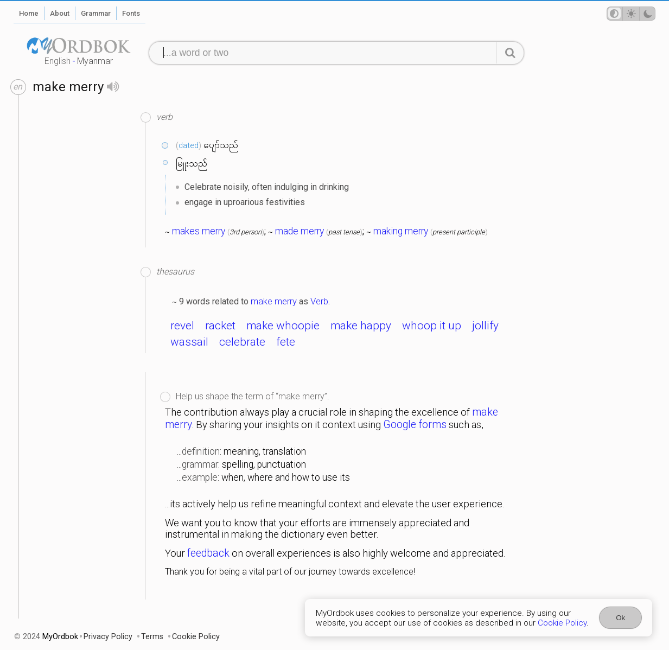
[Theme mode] (631, 14)
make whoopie (283, 325)
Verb (319, 301)
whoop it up (431, 325)
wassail (189, 341)
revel (182, 325)
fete (285, 341)
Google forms (415, 424)
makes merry (198, 231)
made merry (299, 231)
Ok (620, 618)
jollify (485, 325)
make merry (274, 301)
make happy (360, 325)
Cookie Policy (562, 623)
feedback (208, 553)
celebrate (242, 341)
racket (220, 325)
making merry (400, 231)
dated (189, 145)
